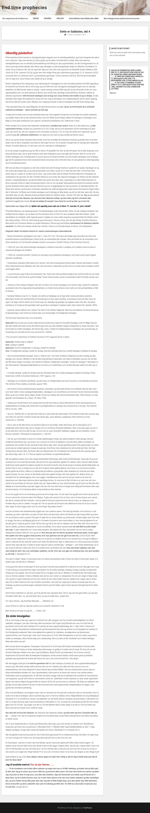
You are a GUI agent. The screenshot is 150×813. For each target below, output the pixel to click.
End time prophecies (24, 7)
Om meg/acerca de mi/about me (15, 18)
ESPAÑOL (47, 18)
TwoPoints (87, 808)
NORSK (36, 18)
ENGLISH (60, 18)
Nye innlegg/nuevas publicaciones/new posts (121, 18)
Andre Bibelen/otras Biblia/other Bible (84, 18)
